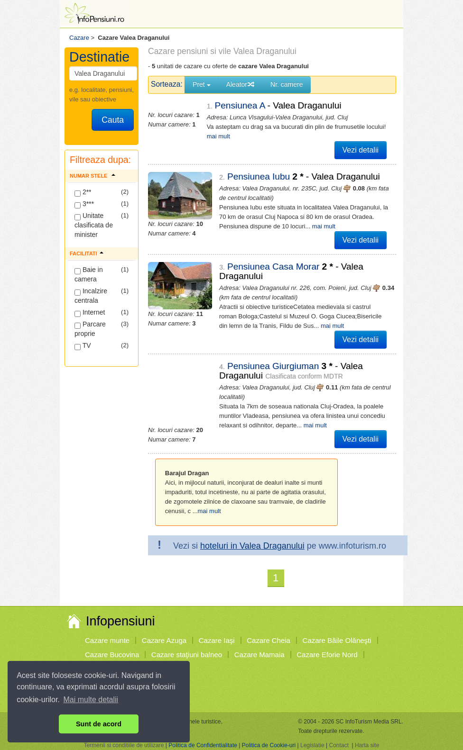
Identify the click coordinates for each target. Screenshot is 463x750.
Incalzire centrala (90, 295)
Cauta (113, 120)
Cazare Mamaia (259, 654)
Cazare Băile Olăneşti (337, 640)
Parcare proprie (90, 328)
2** (83, 192)
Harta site (367, 745)
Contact (338, 745)
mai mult (218, 136)
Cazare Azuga (164, 640)
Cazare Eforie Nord (326, 654)
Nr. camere (286, 84)
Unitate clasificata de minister (93, 225)
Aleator (240, 84)
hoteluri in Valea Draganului (252, 546)
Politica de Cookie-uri (269, 745)
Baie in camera (88, 274)
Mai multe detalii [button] (91, 700)
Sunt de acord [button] (98, 724)
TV (82, 346)
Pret (202, 84)
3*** (84, 204)
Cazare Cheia (268, 640)
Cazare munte (107, 640)
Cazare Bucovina (112, 654)
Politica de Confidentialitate (202, 745)
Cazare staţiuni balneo (186, 654)
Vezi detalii (361, 150)
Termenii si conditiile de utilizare (124, 745)
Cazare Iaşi (217, 640)
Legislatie (312, 745)
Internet (89, 312)
